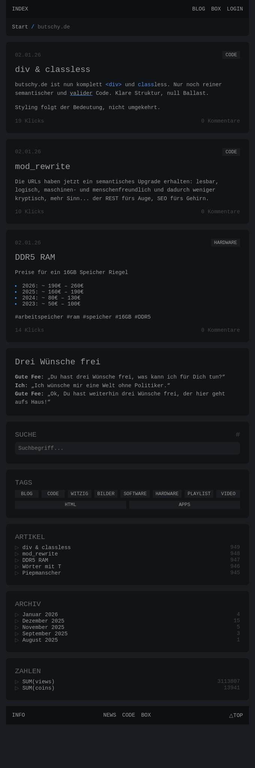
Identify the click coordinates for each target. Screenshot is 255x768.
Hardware (225, 253)
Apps (184, 532)
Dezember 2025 (46, 657)
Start (20, 28)
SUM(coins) (41, 730)
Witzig (79, 520)
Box (216, 9)
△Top (235, 758)
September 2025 (47, 671)
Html (70, 532)
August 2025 (42, 679)
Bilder (106, 520)
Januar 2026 (42, 650)
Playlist (199, 520)
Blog (198, 9)
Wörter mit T (44, 599)
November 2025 (46, 664)
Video (228, 520)
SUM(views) (41, 723)
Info (18, 758)
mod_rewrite (42, 175)
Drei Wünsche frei (57, 382)
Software (135, 520)
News (108, 758)
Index (20, 9)
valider (81, 98)
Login (235, 9)
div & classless (53, 74)
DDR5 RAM (35, 270)
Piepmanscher (44, 606)
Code (231, 57)
